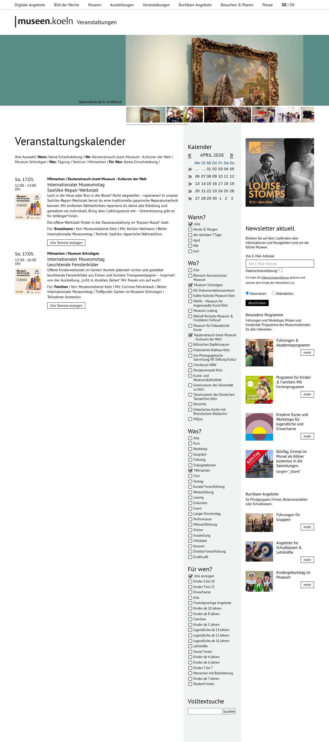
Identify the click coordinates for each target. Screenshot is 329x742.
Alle (197, 224)
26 (232, 191)
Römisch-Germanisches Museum (210, 277)
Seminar (80, 161)
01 (208, 169)
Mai (195, 245)
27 (197, 198)
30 (214, 198)
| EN (288, 4)
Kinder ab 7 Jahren (206, 678)
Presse (267, 4)
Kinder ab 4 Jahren (206, 657)
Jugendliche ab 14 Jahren (211, 630)
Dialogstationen (204, 465)
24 (220, 191)
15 (208, 183)
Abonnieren (256, 293)
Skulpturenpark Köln (207, 370)
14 (203, 183)
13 (197, 183)
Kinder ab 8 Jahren (206, 614)
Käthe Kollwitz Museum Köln (214, 295)
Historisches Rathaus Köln (211, 350)
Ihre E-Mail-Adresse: (260, 256)
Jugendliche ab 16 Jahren (211, 641)
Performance (202, 519)
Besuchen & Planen (237, 4)
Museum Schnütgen (31, 161)
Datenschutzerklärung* (264, 271)
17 (220, 183)
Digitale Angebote (30, 4)
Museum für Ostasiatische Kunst (211, 327)
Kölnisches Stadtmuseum (211, 344)
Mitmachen (97, 161)
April (196, 240)
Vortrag (198, 481)
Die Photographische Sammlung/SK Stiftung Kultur (214, 357)
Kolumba (199, 404)
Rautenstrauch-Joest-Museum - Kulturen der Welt (132, 156)
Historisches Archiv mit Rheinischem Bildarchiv (210, 411)
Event (197, 508)
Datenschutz (108, 735)
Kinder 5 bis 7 (203, 668)
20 (197, 191)
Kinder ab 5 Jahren (206, 624)
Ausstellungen (122, 4)
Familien (199, 619)
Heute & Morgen (205, 229)
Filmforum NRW (204, 365)
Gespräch (199, 454)
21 (203, 191)
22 (208, 191)
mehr (307, 352)
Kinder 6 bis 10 (204, 581)
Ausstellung (201, 535)
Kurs (196, 443)
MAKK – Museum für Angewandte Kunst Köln (210, 303)
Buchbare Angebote (195, 4)
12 (232, 176)
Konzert (198, 546)
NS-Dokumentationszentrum (214, 290)
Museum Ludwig (205, 310)
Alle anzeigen (204, 576)
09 (214, 176)
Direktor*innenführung (209, 551)
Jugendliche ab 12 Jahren (211, 635)
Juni (196, 251)
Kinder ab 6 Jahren (206, 662)
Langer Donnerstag (207, 513)
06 (197, 176)
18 (226, 183)
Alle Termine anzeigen (66, 243)
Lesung (198, 497)
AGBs (127, 735)
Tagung (64, 161)
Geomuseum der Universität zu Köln (213, 387)
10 (220, 176)
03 (220, 169)
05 (232, 169)
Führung (199, 459)
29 (208, 198)
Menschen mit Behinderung (213, 673)
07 (203, 176)
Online (198, 530)
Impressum (84, 735)
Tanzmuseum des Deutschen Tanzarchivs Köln (214, 396)
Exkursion (200, 503)
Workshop (200, 449)
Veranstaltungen (156, 4)
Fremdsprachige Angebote (212, 603)
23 (214, 191)
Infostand (200, 540)
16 (214, 183)
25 (226, 191)
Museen (94, 4)
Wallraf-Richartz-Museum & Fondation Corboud (213, 318)
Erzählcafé (200, 557)
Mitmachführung (205, 524)
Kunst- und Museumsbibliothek (207, 377)
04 (226, 169)
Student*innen (203, 684)
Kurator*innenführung (209, 486)
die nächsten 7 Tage (207, 235)
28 (203, 198)
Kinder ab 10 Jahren (207, 608)
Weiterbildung (203, 492)
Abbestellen (283, 293)
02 (214, 169)
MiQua (198, 419)
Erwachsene (202, 592)
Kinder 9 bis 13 (204, 587)
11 (226, 176)
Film (196, 476)
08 (208, 176)
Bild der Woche (66, 4)
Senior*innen (202, 651)
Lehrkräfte (200, 646)
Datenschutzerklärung (275, 277)
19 (232, 183)
